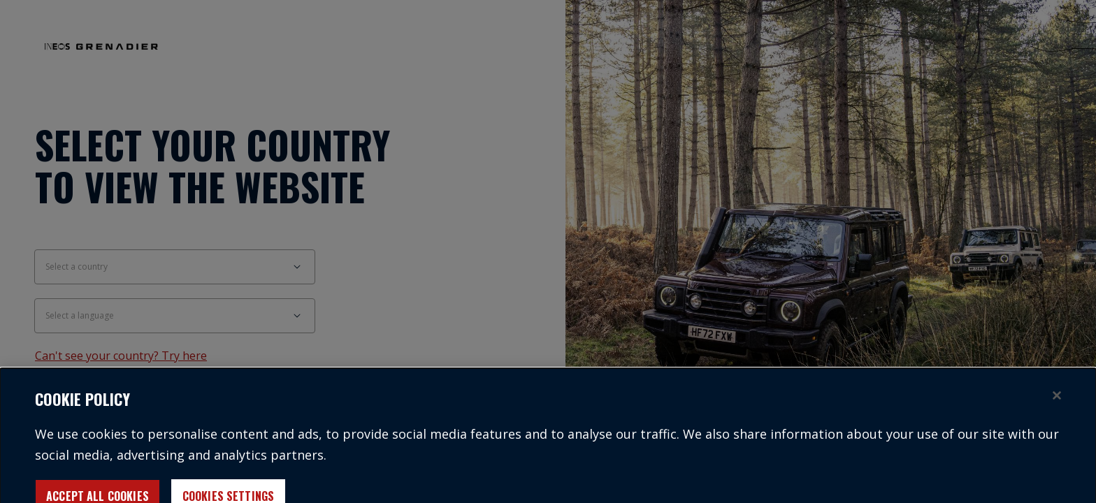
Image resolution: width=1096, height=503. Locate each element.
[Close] (1057, 400)
